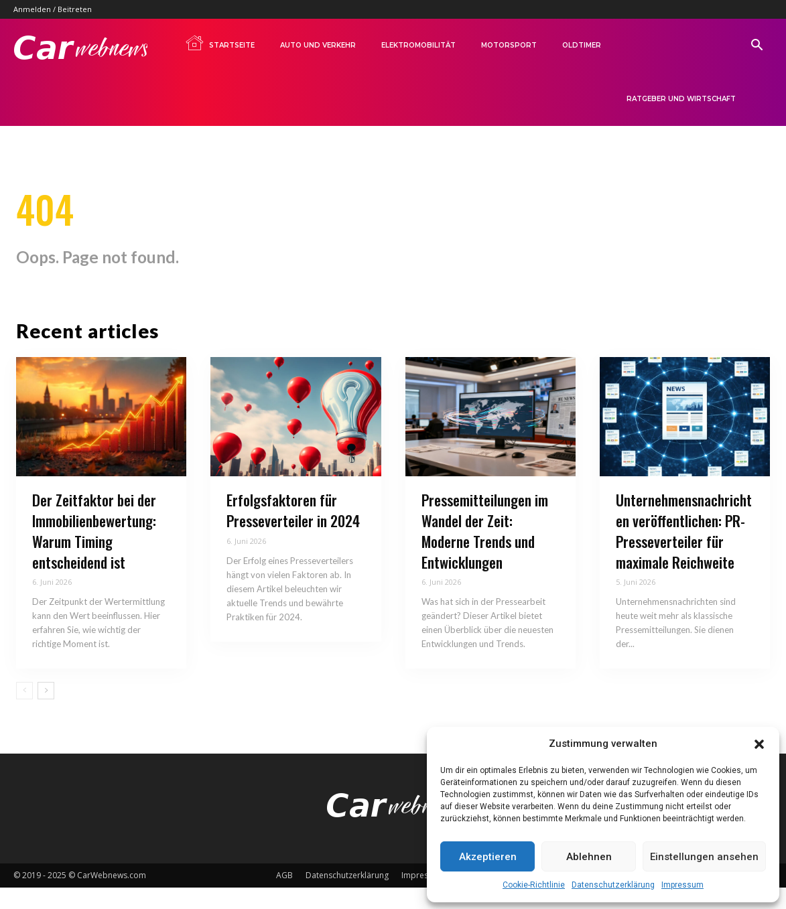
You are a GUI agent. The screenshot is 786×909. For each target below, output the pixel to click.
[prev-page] (24, 712)
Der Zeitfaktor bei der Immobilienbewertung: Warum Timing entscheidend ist (94, 552)
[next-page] (46, 712)
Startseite (220, 42)
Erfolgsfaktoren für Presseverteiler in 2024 (293, 532)
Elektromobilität (418, 45)
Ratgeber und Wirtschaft (681, 98)
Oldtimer (581, 45)
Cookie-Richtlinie (534, 885)
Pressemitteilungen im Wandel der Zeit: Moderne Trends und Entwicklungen (484, 552)
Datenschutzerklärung (613, 885)
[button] (759, 744)
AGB (284, 896)
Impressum (682, 885)
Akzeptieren (488, 857)
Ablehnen (589, 857)
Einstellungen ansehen (704, 857)
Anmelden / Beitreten (52, 9)
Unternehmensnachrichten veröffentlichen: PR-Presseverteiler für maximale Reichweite (684, 552)
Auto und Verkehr (318, 45)
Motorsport (509, 45)
